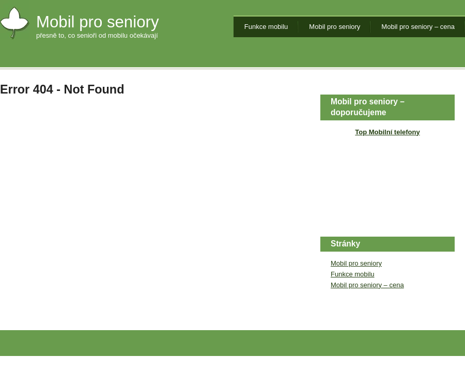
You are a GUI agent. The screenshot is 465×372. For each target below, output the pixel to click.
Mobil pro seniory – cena (418, 26)
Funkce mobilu (266, 26)
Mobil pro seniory (97, 22)
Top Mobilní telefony (387, 132)
